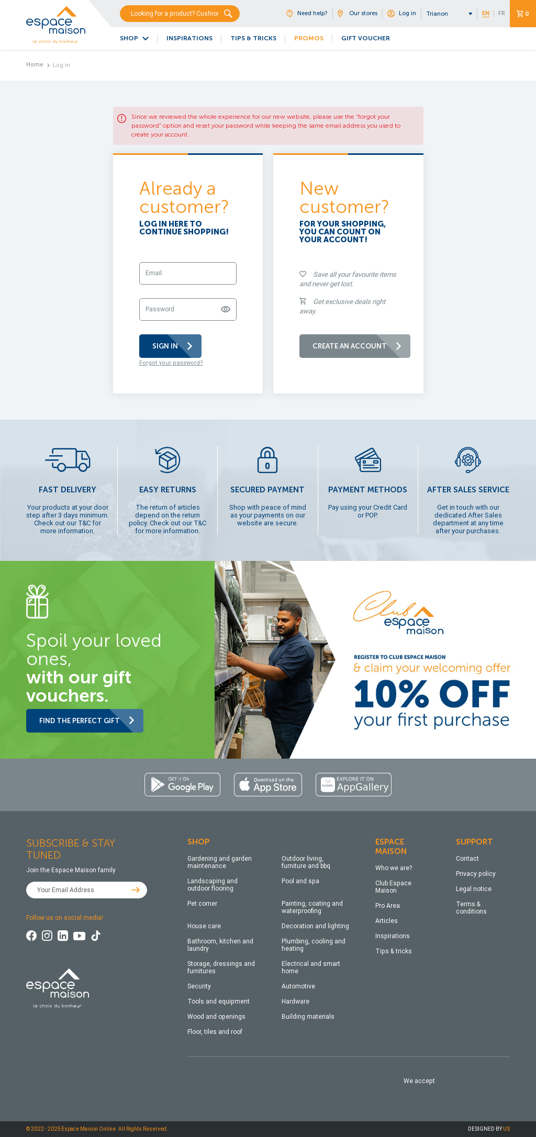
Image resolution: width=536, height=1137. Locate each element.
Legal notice (474, 889)
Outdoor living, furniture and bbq (306, 862)
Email (154, 273)
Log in (401, 13)
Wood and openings (216, 1016)
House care (204, 926)
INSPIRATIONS (189, 38)
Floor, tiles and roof (214, 1031)
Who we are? (393, 868)
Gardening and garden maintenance (219, 862)
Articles (386, 921)
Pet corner (202, 903)
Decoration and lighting (315, 926)
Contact (467, 858)
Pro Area (387, 905)
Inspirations (392, 936)
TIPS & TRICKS (253, 38)
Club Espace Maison (393, 887)
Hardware (295, 1001)
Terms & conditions (471, 907)
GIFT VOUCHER (365, 38)
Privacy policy (476, 873)
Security (199, 986)
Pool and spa (300, 881)
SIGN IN (173, 346)
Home (34, 64)
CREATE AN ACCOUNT (357, 346)
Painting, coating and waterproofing (312, 907)
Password (160, 309)
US (506, 1129)
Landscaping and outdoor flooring (212, 884)
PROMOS (308, 38)
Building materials (308, 1016)
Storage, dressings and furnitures (221, 967)
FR (501, 13)
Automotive (298, 986)
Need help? (307, 13)
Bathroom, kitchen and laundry (220, 945)
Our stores (357, 13)
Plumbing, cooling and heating (313, 945)
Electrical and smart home (311, 967)
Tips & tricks (393, 951)
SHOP (129, 38)
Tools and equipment (218, 1001)
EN (485, 13)
